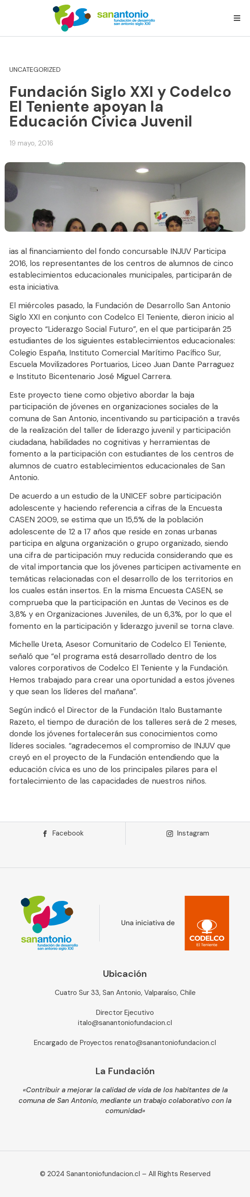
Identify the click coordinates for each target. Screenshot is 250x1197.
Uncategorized (35, 69)
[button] (237, 18)
